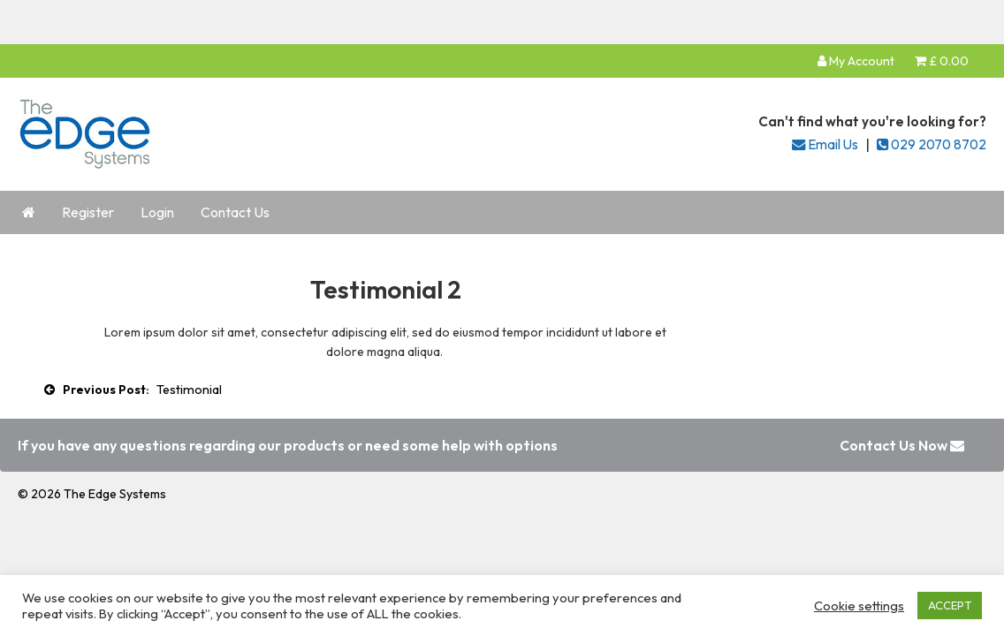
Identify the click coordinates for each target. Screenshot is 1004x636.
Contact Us (235, 212)
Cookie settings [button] (859, 606)
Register (88, 212)
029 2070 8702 (931, 144)
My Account (856, 61)
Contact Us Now (902, 445)
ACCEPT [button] (949, 605)
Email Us (825, 144)
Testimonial (189, 390)
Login (157, 212)
